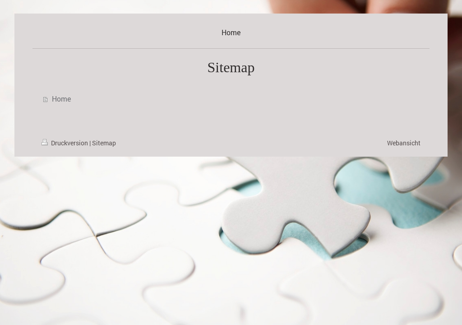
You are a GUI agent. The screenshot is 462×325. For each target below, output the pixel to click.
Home (61, 98)
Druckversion (65, 143)
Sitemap (104, 143)
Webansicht (403, 143)
